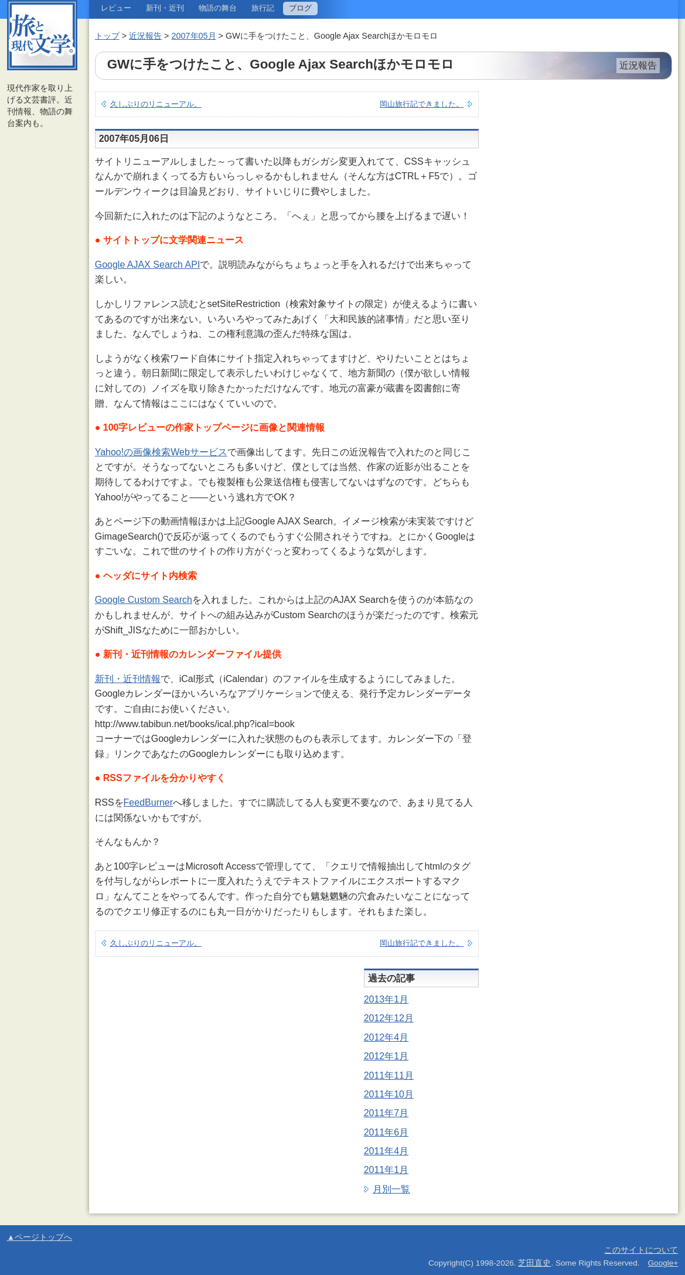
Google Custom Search (143, 600)
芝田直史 (534, 1263)
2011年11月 (389, 1075)
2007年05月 (194, 35)
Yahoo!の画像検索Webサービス (161, 452)
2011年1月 (386, 1170)
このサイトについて (641, 1250)
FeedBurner (148, 802)
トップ (107, 35)
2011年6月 (386, 1132)
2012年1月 (386, 1056)
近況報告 (145, 35)
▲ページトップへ (39, 1237)
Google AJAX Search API (147, 265)
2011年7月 (386, 1113)
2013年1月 (386, 999)
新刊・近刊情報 (128, 679)
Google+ (663, 1263)
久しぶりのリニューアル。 (156, 104)
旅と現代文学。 (42, 35)
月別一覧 (391, 1189)
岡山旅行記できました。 (422, 104)
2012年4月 (386, 1037)
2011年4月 (386, 1151)
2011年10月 (389, 1094)
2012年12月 (389, 1018)
